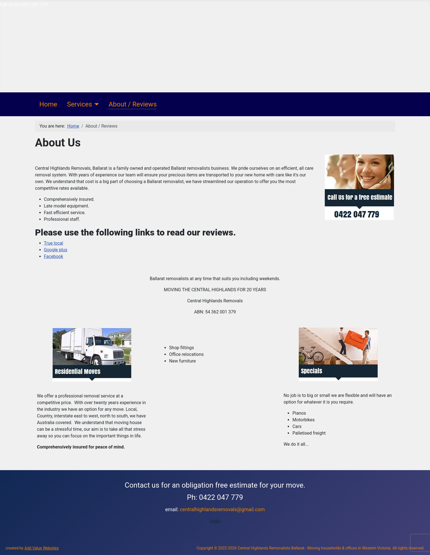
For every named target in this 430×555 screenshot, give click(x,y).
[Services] (95, 104)
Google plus (55, 249)
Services (79, 104)
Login (215, 521)
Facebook (53, 256)
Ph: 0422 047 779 (215, 497)
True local (53, 243)
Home (48, 104)
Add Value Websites (41, 548)
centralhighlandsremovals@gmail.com (222, 509)
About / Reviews (133, 104)
